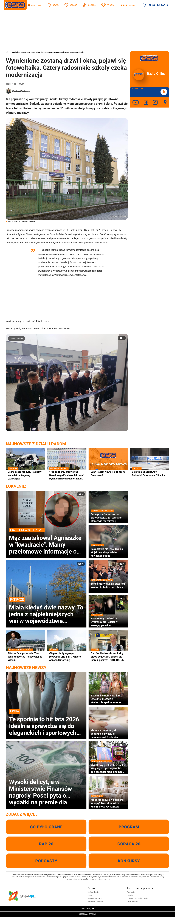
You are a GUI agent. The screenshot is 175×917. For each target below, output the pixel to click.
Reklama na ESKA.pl (95, 898)
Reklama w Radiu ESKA (96, 901)
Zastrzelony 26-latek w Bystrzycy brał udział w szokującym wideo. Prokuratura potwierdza (108, 622)
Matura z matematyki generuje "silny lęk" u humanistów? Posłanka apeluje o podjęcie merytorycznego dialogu (105, 734)
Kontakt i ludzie (93, 892)
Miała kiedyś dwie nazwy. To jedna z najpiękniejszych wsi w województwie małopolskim (46, 610)
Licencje (130, 895)
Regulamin (131, 892)
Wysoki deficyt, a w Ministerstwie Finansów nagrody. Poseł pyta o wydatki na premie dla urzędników (40, 792)
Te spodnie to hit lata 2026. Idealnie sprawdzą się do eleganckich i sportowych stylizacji (46, 722)
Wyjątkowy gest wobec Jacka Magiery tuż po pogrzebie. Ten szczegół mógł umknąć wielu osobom (108, 768)
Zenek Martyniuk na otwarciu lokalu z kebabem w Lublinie (108, 585)
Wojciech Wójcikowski (21, 91)
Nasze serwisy (87, 908)
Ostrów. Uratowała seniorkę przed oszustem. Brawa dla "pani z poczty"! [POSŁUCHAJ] (108, 657)
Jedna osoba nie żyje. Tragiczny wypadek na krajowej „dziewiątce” (25, 475)
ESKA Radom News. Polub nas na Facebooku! (108, 473)
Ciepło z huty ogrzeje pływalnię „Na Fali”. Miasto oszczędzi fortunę (66, 657)
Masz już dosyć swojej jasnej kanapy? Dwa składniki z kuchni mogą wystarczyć (108, 803)
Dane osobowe (132, 901)
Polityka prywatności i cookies (137, 898)
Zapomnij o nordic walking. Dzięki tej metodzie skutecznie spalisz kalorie (106, 699)
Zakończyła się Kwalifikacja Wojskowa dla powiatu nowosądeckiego (108, 552)
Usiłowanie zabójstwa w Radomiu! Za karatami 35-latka (149, 473)
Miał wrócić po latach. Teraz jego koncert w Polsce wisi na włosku (25, 657)
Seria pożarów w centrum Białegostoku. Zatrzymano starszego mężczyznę (108, 518)
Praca (90, 895)
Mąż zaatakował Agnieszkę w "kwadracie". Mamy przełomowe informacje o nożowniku (46, 541)
